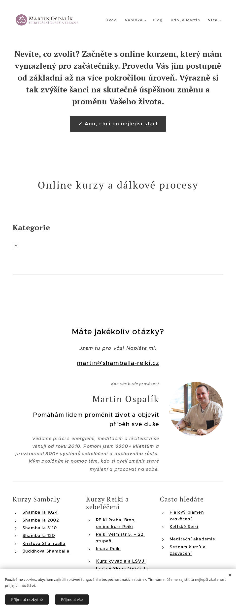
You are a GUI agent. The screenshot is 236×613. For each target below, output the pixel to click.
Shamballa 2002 (41, 519)
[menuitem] (114, 20)
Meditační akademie (192, 538)
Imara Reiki (108, 548)
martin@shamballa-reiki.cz (118, 363)
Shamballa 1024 (40, 512)
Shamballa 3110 (40, 527)
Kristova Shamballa (44, 543)
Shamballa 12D (39, 535)
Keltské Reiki (184, 526)
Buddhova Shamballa (46, 551)
